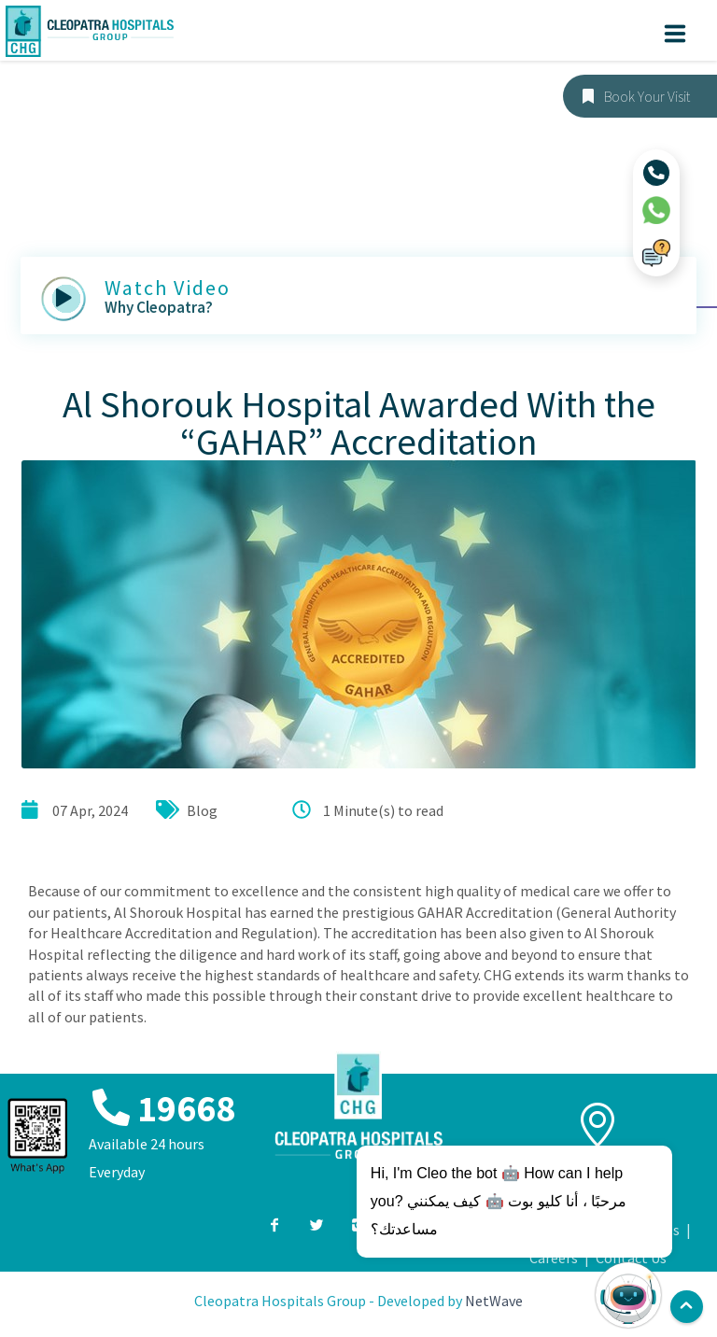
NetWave (494, 1300)
